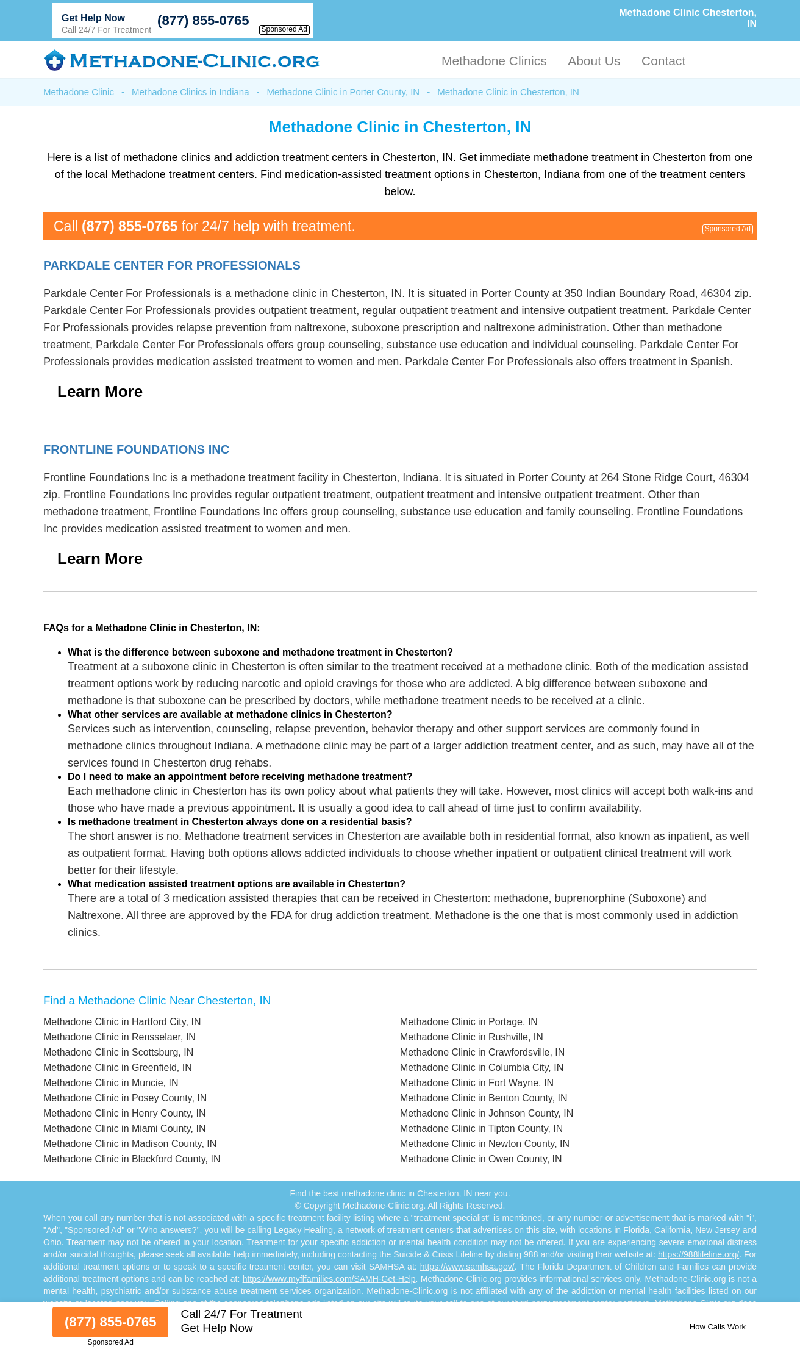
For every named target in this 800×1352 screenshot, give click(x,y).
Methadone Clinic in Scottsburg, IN (118, 1052)
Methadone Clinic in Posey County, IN (125, 1098)
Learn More (100, 391)
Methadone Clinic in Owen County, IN (481, 1159)
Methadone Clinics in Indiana (190, 92)
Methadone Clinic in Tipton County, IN (481, 1128)
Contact (663, 61)
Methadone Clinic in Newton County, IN (485, 1144)
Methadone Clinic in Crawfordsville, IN (482, 1052)
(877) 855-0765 (203, 20)
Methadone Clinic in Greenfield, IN (117, 1067)
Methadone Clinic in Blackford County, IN (132, 1159)
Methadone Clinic (78, 92)
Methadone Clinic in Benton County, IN (484, 1098)
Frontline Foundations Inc (136, 449)
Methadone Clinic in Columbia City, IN (481, 1067)
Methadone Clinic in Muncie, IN (110, 1083)
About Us (594, 61)
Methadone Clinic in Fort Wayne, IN (477, 1083)
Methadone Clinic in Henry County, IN (124, 1113)
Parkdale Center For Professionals (172, 265)
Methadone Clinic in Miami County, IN (124, 1128)
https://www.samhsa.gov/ (467, 1267)
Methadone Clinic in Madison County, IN (129, 1144)
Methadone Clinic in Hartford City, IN (122, 1022)
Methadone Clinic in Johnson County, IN (486, 1113)
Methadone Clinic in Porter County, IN (343, 92)
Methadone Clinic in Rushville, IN (471, 1037)
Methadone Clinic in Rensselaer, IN (119, 1037)
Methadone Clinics (494, 61)
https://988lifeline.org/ (698, 1254)
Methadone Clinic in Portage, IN (469, 1022)
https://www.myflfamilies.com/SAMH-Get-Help (329, 1279)
